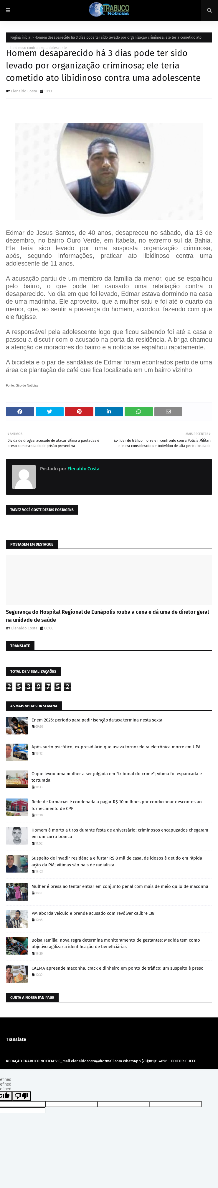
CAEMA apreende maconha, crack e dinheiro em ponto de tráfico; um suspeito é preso (118, 968)
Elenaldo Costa (24, 91)
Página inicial (21, 37)
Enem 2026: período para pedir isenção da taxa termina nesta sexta (97, 720)
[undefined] (21, 1096)
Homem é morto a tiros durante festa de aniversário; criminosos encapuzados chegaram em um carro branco (120, 833)
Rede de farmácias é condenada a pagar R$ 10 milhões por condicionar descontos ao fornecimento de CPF (117, 805)
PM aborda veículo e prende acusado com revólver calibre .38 (93, 913)
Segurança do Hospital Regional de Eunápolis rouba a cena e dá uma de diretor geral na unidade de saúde (107, 616)
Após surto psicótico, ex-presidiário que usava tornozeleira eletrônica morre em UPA (116, 747)
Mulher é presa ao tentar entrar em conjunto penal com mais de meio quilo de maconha (120, 886)
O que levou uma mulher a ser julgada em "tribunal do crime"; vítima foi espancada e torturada (117, 777)
